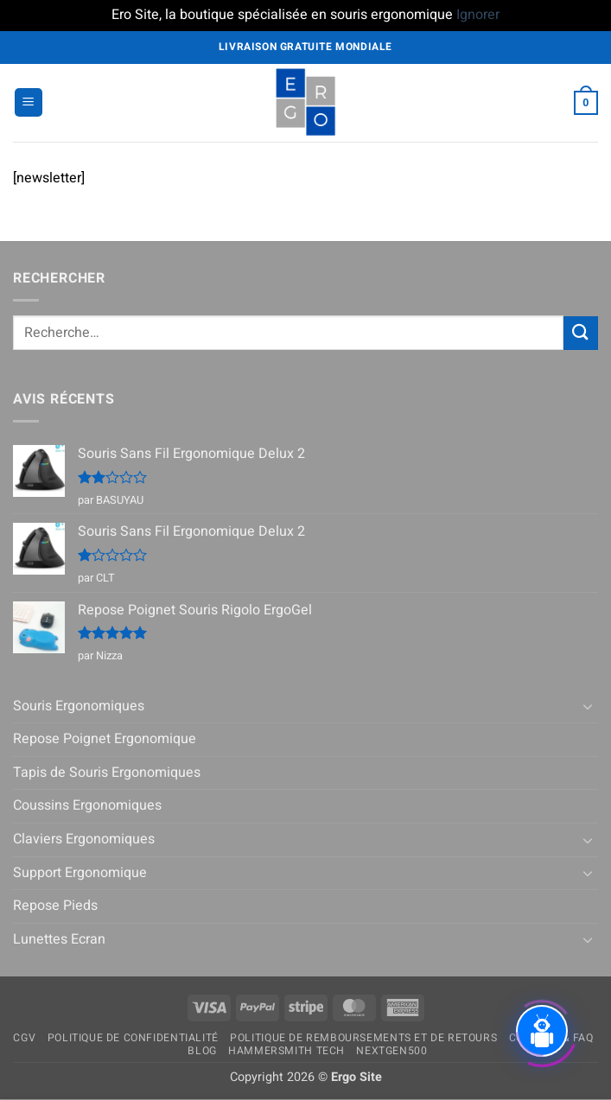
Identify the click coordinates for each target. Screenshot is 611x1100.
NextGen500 (391, 1051)
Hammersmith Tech (286, 1051)
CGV (24, 1038)
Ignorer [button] (478, 14)
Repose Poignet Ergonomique (104, 738)
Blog (202, 1051)
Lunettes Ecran (59, 939)
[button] (28, 102)
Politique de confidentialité (133, 1038)
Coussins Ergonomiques (87, 805)
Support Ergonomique (80, 872)
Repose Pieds (55, 905)
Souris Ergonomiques (78, 706)
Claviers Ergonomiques (84, 839)
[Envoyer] (580, 333)
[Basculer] (587, 706)
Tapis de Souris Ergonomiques (106, 772)
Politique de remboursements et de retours (363, 1038)
